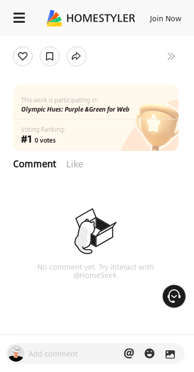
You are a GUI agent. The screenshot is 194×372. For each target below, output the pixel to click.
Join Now (166, 18)
